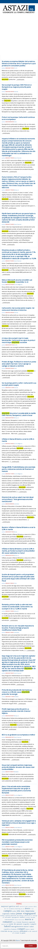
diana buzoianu (19, 919)
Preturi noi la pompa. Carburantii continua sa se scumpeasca (18, 118)
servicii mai (24, 906)
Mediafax (16, 696)
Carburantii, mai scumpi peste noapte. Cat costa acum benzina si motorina (18, 309)
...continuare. (20, 79)
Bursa (15, 531)
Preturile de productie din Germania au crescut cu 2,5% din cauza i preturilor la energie (17, 692)
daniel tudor (29, 926)
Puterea (16, 91)
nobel (14, 911)
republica (7, 929)
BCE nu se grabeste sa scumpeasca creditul (18, 735)
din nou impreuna (25, 911)
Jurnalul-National (17, 827)
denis (27, 908)
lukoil (7, 926)
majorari (5, 906)
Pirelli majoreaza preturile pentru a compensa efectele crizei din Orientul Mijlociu (16, 711)
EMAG (19, 903)
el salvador (7, 917)
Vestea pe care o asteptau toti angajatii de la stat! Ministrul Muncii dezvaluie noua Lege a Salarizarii (19, 823)
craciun (4, 931)
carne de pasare (15, 924)
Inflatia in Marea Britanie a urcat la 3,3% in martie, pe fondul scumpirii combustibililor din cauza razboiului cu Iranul (18, 551)
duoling (18, 908)
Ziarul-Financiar (17, 158)
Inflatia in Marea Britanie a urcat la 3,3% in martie (18, 440)
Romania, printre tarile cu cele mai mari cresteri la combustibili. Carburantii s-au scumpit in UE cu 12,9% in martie (17, 606)
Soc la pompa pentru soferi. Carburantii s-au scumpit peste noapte (19, 384)
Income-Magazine (18, 284)
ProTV (15, 68)
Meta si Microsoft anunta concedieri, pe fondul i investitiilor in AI (17, 281)
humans (14, 929)
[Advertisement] (19, 34)
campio (8, 911)
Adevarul (16, 611)
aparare (32, 922)
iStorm (18, 940)
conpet (21, 929)
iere (14, 922)
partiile (13, 915)
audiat (22, 917)
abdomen (24, 931)
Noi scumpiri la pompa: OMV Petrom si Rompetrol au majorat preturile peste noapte (16, 87)
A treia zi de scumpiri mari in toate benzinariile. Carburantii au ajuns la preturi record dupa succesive (18, 340)
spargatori (15, 917)
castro (7, 915)
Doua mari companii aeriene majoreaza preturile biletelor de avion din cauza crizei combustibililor (18, 767)
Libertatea (16, 503)
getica (12, 906)
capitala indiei (9, 914)
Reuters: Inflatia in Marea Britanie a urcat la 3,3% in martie (18, 528)
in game (22, 933)
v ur (32, 908)
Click (15, 121)
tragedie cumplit (29, 924)
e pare (32, 929)
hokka (3, 915)
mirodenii (20, 915)
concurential (9, 919)
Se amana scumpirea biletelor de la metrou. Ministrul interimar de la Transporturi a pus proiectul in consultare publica (19, 63)
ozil (17, 906)
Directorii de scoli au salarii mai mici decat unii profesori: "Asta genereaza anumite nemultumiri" (18, 499)
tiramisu (12, 908)
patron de (5, 924)
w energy (34, 915)
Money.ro (16, 190)
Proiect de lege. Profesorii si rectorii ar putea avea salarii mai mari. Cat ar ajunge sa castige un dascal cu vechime (19, 364)
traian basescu (23, 922)
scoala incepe (30, 917)
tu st (22, 908)
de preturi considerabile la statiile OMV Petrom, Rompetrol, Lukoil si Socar (19, 414)
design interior (13, 931)
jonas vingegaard (26, 913)
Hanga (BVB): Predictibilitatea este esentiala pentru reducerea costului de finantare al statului (18, 469)
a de (29, 931)
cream (16, 933)
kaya (27, 929)
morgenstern (17, 926)
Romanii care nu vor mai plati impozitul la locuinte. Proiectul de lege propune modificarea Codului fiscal (18, 628)
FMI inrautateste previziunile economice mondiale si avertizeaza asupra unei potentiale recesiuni (17, 842)
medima (30, 906)
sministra (27, 915)
